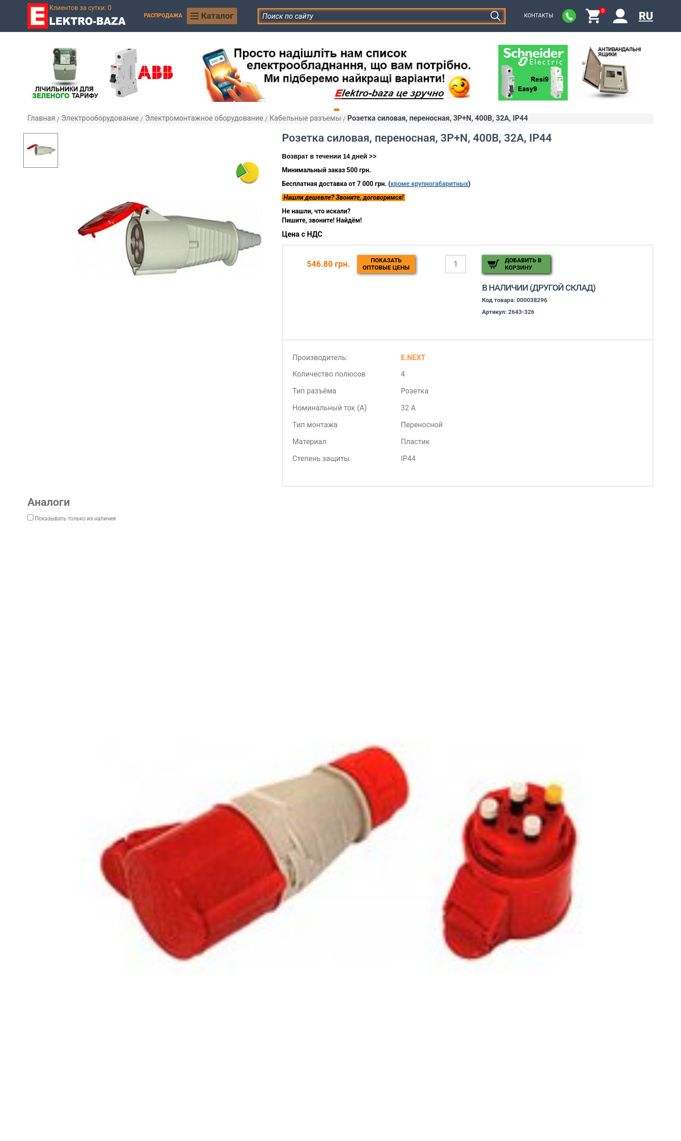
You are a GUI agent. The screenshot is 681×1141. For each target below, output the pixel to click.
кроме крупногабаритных (429, 183)
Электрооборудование (100, 118)
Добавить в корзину (523, 264)
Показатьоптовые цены (386, 264)
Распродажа (163, 15)
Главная (41, 118)
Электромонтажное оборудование (204, 118)
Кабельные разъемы (305, 118)
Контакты (538, 15)
